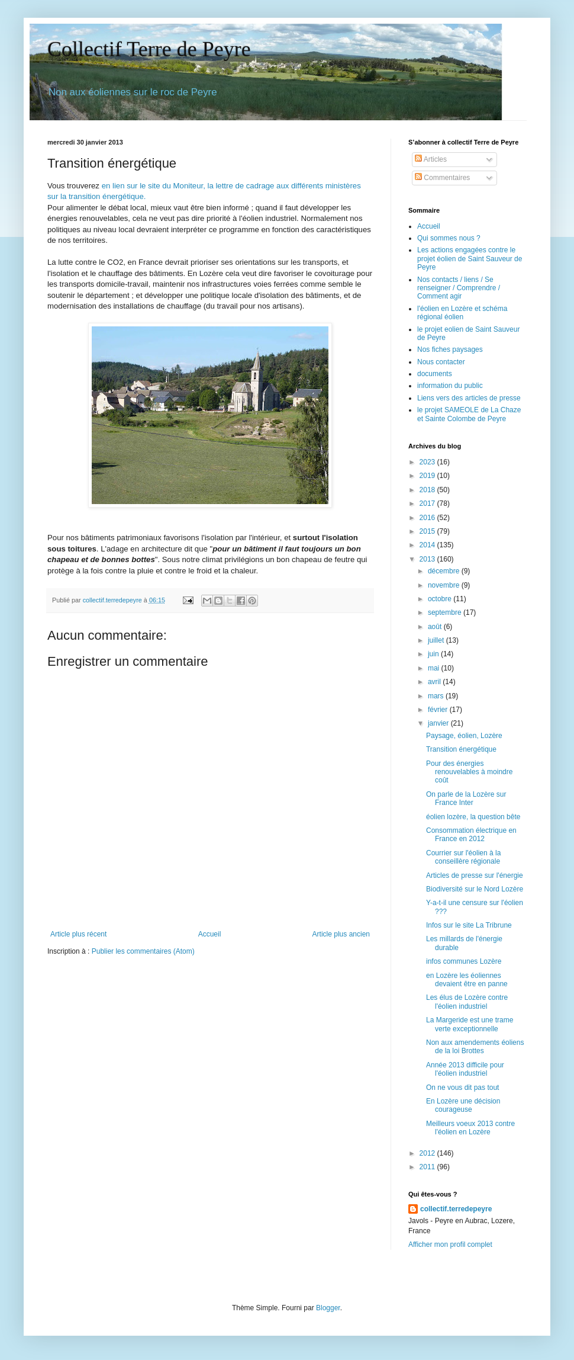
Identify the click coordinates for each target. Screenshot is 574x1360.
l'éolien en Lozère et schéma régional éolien (462, 312)
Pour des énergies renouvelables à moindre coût (469, 772)
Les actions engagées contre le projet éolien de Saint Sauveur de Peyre (469, 258)
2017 (428, 503)
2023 (428, 462)
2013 (428, 559)
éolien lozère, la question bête (473, 817)
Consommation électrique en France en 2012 (471, 834)
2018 (428, 490)
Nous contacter (441, 362)
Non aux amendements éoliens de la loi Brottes (475, 1046)
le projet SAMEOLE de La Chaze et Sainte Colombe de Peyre (469, 414)
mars (437, 696)
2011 (428, 1167)
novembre (445, 585)
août (436, 627)
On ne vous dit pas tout (462, 1087)
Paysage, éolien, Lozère (464, 736)
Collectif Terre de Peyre (149, 49)
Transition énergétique (461, 749)
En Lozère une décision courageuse (463, 1105)
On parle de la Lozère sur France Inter (466, 798)
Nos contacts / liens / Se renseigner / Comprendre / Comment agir (458, 288)
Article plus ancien (341, 934)
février (439, 709)
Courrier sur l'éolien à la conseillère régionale (463, 857)
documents (434, 374)
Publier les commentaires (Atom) (143, 951)
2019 (428, 475)
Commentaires (442, 178)
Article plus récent (78, 934)
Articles (431, 159)
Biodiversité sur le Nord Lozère (474, 889)
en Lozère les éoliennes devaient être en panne (467, 979)
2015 (428, 531)
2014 (428, 545)
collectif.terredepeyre (456, 1209)
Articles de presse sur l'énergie (474, 875)
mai (434, 668)
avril (435, 682)
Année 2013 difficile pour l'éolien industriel (465, 1069)
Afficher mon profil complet (450, 1244)
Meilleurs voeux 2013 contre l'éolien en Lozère (470, 1128)
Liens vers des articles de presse (469, 398)
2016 (428, 518)
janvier (439, 723)
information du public (450, 385)
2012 (428, 1153)
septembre (445, 612)
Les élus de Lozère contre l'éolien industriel (467, 1001)
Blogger (328, 1308)
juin (434, 654)
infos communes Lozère (463, 961)
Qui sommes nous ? (449, 238)
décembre (445, 571)
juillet (437, 640)
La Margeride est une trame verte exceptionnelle (469, 1024)
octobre (440, 599)
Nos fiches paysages (450, 349)
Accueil (209, 934)
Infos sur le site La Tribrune (469, 925)
